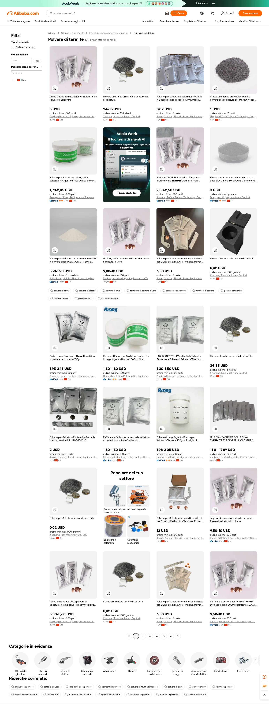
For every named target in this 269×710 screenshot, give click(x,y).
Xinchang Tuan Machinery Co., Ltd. (121, 116)
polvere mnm (83, 298)
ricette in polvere (222, 686)
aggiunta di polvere (109, 694)
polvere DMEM (59, 298)
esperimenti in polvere (24, 694)
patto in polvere (49, 686)
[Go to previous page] (129, 636)
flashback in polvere (138, 694)
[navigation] (26, 335)
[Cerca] (178, 13)
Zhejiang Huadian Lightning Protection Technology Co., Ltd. (73, 116)
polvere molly (197, 686)
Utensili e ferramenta (72, 33)
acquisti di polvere (167, 694)
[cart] (213, 13)
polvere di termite (231, 290)
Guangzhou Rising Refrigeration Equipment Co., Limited (73, 197)
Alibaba (52, 33)
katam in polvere (108, 298)
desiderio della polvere (79, 686)
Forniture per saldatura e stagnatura (108, 33)
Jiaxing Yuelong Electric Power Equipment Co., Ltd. (180, 116)
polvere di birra (59, 290)
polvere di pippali (85, 290)
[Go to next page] (178, 636)
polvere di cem (173, 686)
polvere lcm (50, 694)
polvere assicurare (195, 694)
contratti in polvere (109, 686)
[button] (167, 13)
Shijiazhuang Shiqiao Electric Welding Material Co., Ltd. (73, 278)
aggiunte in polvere (22, 686)
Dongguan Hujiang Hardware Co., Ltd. (230, 197)
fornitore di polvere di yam (141, 290)
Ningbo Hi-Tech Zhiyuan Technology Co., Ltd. (233, 116)
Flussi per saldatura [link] (143, 33)
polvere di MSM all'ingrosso (142, 686)
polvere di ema (111, 290)
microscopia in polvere (78, 694)
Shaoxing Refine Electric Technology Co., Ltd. (180, 197)
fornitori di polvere (203, 290)
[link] (264, 676)
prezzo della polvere (174, 290)
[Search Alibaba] (106, 13)
